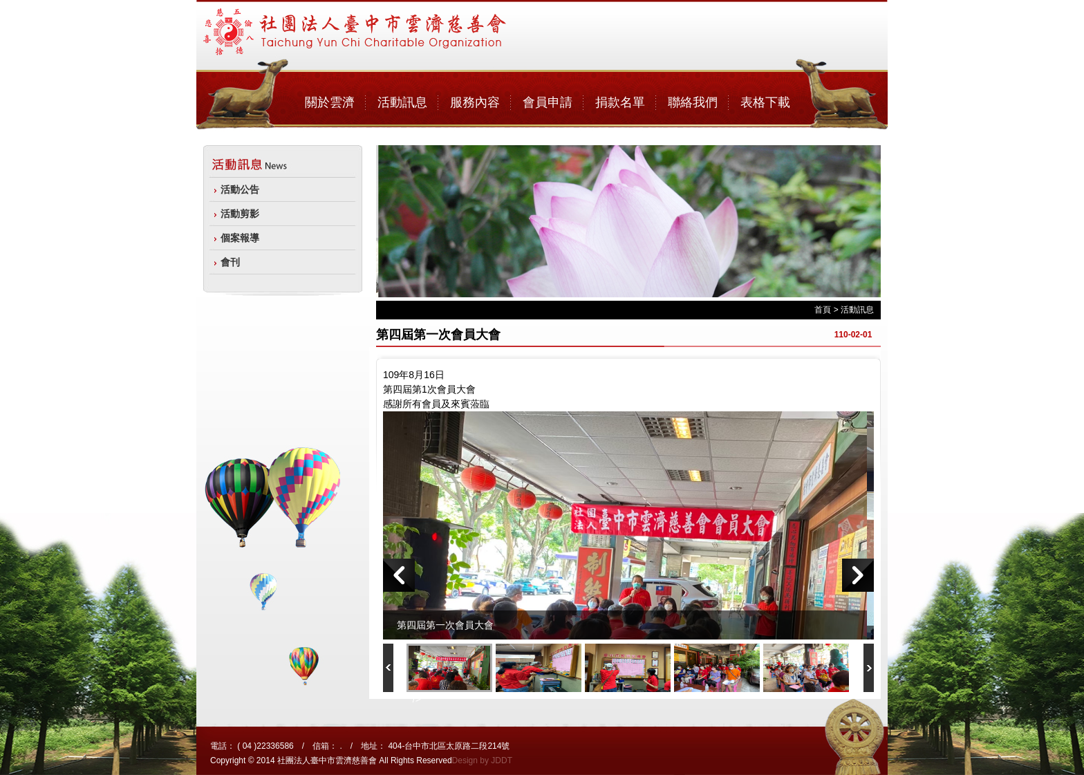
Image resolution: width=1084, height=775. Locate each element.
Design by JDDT (482, 760)
